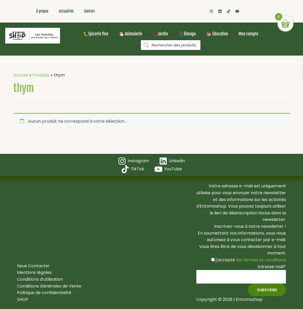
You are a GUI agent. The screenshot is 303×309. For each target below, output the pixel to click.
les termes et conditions (260, 260)
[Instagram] (133, 161)
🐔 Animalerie (130, 33)
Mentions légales (34, 272)
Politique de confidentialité (44, 293)
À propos (42, 11)
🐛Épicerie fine (95, 33)
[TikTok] (133, 169)
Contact (89, 11)
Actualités (66, 11)
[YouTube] (168, 169)
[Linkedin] (172, 161)
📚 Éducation (217, 33)
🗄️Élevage (187, 33)
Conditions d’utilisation (40, 279)
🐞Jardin (160, 33)
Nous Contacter (33, 266)
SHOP (22, 299)
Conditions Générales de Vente (49, 286)
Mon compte (248, 33)
